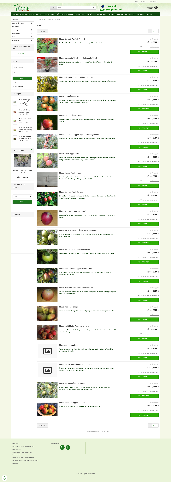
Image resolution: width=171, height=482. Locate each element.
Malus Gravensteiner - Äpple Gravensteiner (75, 269)
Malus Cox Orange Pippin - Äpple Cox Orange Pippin (79, 135)
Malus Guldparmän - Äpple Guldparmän (74, 249)
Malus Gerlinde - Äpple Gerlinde (71, 192)
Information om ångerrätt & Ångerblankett (25, 460)
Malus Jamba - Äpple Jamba (70, 345)
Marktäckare (16, 33)
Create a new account (19, 83)
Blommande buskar (18, 23)
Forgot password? (18, 86)
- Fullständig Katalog (20, 54)
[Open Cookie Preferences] (4, 478)
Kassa (149, 14)
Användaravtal (16, 449)
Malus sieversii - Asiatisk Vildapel (72, 39)
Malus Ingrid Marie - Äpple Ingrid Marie (74, 326)
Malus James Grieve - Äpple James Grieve (75, 364)
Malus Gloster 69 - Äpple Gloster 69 (72, 211)
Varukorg (140, 14)
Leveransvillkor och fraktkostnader (27, 14)
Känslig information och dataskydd (70, 14)
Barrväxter (15, 19)
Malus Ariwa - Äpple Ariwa (69, 96)
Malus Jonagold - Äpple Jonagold (72, 383)
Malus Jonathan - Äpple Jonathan (72, 403)
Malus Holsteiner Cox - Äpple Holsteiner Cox (76, 288)
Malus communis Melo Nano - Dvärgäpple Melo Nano (79, 58)
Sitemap (15, 463)
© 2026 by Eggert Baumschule (85, 473)
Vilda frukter (16, 40)
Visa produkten (144, 51)
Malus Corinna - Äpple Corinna (71, 115)
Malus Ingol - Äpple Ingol (68, 307)
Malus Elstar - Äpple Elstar (69, 154)
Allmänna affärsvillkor (96, 14)
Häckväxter (15, 26)
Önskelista (153, 1)
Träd (13, 37)
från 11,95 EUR (22, 177)
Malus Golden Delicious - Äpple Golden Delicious (78, 230)
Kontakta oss (49, 14)
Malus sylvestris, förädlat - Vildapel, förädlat (76, 77)
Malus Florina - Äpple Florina (70, 173)
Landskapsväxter (17, 30)
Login (143, 1)
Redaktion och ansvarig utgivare (121, 14)
